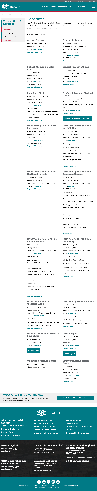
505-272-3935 (38, 105)
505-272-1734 (73, 313)
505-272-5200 (73, 55)
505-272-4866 (73, 345)
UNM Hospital (69, 354)
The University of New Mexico (45, 488)
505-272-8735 (38, 345)
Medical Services (66, 7)
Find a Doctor (49, 7)
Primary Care (29, 14)
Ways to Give (79, 1)
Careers (44, 486)
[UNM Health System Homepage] (48, 409)
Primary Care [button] (9, 29)
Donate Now (72, 423)
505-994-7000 (74, 110)
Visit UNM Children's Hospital (42, 452)
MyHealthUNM (92, 1)
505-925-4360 (73, 186)
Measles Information (44, 423)
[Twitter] (48, 482)
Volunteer (70, 430)
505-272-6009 (38, 49)
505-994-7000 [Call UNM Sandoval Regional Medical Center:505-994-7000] (71, 454)
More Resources (43, 420)
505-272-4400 (74, 253)
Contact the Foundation (77, 433)
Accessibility (24, 486)
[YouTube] (58, 482)
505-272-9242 (73, 375)
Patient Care (7, 432)
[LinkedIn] (44, 482)
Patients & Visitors (10, 429)
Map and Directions (34, 52)
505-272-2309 (38, 140)
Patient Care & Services (15, 14)
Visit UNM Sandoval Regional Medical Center (79, 457)
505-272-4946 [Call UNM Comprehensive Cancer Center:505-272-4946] (6, 469)
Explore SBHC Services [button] (74, 398)
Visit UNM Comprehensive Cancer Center (13, 472)
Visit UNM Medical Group (41, 470)
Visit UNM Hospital (7, 454)
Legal (35, 486)
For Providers (67, 1)
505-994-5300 (74, 140)
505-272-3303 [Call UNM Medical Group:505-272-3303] (39, 467)
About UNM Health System (12, 421)
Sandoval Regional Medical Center (77, 119)
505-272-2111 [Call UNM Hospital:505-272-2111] (6, 451)
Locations (81, 7)
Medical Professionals (44, 426)
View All (68, 464)
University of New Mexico (46, 433)
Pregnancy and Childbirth (13, 37)
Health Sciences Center (45, 430)
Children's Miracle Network (79, 426)
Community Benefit (10, 435)
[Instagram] (53, 482)
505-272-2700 (38, 186)
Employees (54, 486)
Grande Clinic (33, 350)
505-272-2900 (38, 316)
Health (3, 14)
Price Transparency (70, 486)
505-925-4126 (38, 253)
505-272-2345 (73, 82)
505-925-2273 (38, 81)
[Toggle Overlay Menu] (89, 7)
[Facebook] (39, 482)
